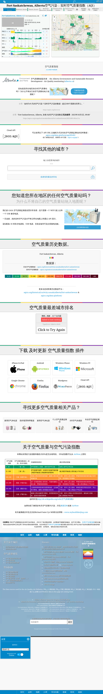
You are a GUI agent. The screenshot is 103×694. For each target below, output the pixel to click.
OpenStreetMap (87, 50)
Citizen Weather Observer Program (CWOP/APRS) (52, 684)
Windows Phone (63, 395)
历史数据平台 (10, 667)
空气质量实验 (10, 645)
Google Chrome (18, 413)
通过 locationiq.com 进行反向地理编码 (57, 660)
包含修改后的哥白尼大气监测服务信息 (57, 653)
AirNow (76, 539)
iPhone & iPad (18, 395)
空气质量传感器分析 (12, 647)
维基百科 (64, 590)
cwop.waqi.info (67, 650)
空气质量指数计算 (12, 659)
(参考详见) (51, 564)
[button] (66, 42)
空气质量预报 (10, 661)
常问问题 (8, 652)
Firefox (40, 413)
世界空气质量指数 (88, 607)
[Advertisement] (51, 315)
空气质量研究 (11, 638)
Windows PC (85, 395)
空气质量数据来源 (12, 657)
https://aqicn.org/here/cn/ (51, 110)
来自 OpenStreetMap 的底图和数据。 (57, 663)
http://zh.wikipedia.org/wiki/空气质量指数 (55, 584)
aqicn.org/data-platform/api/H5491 (60, 135)
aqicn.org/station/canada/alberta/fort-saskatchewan (58, 270)
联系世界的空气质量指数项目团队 (17, 632)
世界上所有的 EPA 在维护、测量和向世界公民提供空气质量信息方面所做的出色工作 (60, 633)
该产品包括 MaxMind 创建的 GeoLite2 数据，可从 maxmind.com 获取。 (60, 638)
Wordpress (63, 413)
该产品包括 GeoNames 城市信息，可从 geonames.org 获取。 (56, 643)
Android (40, 395)
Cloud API (85, 413)
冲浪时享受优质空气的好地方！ (54, 666)
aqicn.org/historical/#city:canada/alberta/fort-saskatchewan (58, 267)
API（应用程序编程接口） (14, 665)
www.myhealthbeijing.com (76, 597)
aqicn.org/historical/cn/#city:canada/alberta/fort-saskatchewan (50, 292)
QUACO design (49, 669)
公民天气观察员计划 (51, 650)
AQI (13, 16)
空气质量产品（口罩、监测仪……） (17, 663)
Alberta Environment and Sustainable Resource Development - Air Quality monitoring (52, 686)
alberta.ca (69, 81)
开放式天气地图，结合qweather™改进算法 (58, 647)
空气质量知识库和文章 (13, 643)
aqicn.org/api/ (73, 137)
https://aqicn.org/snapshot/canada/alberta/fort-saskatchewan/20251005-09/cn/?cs (51, 118)
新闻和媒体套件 (11, 634)
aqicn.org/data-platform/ (51, 295)
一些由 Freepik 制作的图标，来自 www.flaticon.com (54, 656)
